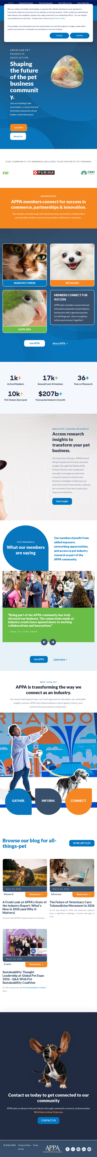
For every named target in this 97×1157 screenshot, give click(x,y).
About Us (18, 136)
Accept (59, 35)
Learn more (60, 659)
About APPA (60, 343)
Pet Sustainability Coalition (34, 987)
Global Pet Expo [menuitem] (26, 3)
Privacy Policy (24, 1145)
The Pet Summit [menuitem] (46, 3)
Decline (80, 35)
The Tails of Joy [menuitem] (65, 3)
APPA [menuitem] (10, 3)
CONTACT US (48, 1120)
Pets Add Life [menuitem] (83, 3)
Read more (36, 894)
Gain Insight (62, 501)
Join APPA (18, 127)
